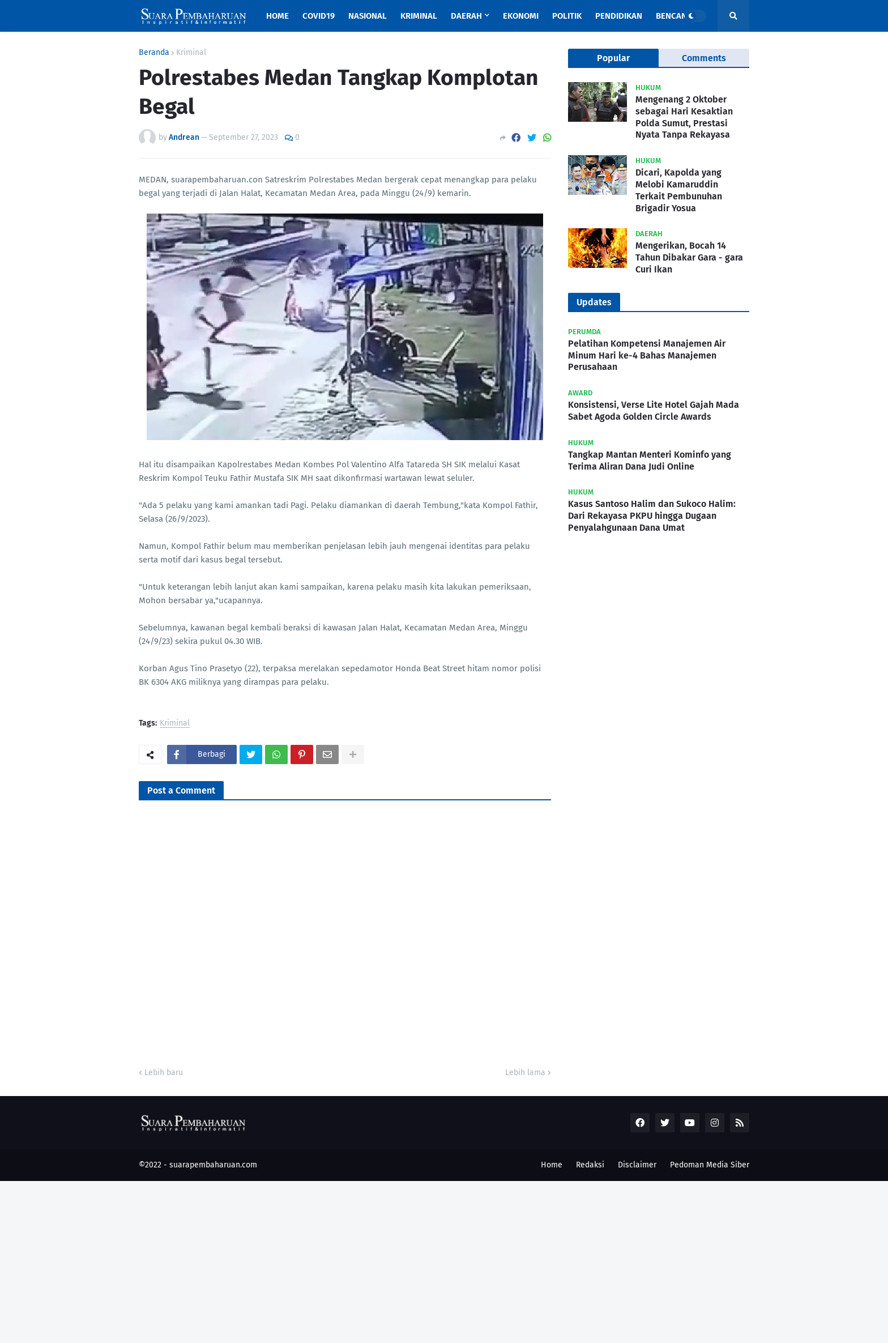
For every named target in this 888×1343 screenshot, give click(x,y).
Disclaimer (637, 1165)
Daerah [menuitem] (466, 16)
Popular (613, 58)
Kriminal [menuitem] (418, 16)
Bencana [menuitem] (674, 16)
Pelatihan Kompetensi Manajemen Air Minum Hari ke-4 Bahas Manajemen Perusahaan (646, 355)
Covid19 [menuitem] (318, 16)
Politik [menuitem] (567, 16)
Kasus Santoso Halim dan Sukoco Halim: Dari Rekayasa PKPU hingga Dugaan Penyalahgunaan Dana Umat (652, 515)
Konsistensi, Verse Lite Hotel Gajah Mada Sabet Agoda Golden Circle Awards (653, 410)
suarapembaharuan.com (213, 1165)
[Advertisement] (340, 1260)
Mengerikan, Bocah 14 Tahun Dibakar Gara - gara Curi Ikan (689, 257)
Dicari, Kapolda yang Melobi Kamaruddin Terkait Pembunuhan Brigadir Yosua (678, 190)
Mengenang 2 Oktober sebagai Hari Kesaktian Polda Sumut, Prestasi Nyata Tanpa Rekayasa (684, 117)
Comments (704, 58)
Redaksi (590, 1165)
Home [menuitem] (277, 16)
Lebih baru (163, 1072)
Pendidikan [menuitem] (618, 16)
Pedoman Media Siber (709, 1165)
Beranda (154, 53)
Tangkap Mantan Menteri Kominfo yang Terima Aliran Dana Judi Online (649, 460)
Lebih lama (525, 1072)
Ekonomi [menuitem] (521, 16)
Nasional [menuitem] (367, 16)
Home (551, 1165)
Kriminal (191, 53)
